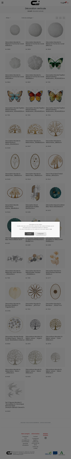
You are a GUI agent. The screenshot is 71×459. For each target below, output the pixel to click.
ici (51, 229)
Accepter (29, 233)
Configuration (40, 233)
